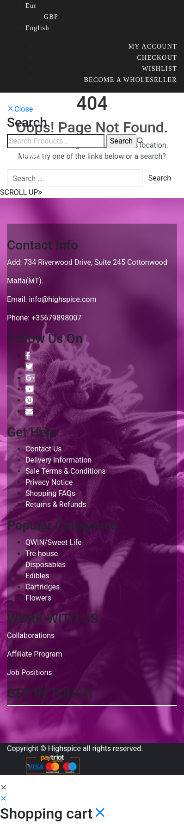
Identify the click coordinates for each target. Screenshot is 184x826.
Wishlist (159, 68)
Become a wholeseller (130, 79)
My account (153, 46)
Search (159, 178)
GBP (51, 16)
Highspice (64, 748)
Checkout (157, 57)
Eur (31, 5)
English (37, 28)
